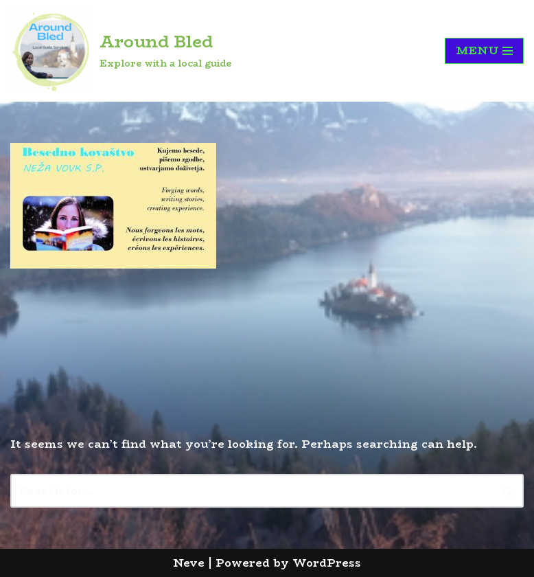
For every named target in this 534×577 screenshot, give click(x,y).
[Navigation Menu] (484, 51)
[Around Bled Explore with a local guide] (120, 51)
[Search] (251, 491)
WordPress (326, 563)
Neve (189, 563)
